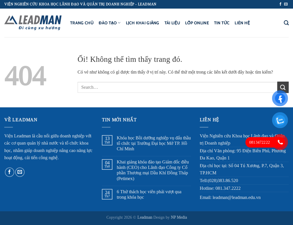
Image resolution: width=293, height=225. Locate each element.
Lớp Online (197, 22)
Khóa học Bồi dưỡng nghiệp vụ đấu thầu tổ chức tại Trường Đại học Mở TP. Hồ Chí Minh (154, 143)
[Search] (286, 23)
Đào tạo (110, 22)
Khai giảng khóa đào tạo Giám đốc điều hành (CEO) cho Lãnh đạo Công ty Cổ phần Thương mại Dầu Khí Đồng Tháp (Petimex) (153, 170)
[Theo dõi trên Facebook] (280, 4)
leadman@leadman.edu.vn (237, 197)
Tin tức (221, 22)
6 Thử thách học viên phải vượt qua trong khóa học (149, 194)
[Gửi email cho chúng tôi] (286, 4)
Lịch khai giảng (142, 22)
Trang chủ (82, 22)
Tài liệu (172, 22)
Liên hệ (242, 22)
